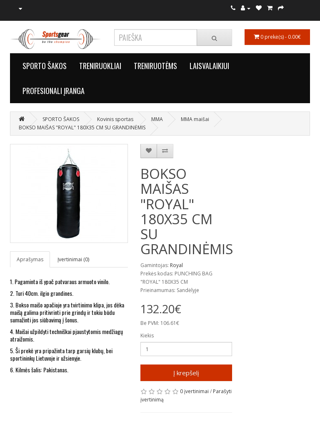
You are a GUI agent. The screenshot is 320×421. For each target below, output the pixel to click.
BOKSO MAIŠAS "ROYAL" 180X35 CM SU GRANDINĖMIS (82, 127)
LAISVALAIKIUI (209, 65)
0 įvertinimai (194, 391)
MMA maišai (195, 119)
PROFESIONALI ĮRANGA (53, 90)
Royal (176, 265)
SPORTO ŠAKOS (44, 65)
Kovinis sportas (115, 119)
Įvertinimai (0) (73, 259)
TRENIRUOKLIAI (100, 65)
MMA (157, 119)
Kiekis (147, 335)
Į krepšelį (186, 373)
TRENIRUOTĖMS (155, 65)
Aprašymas (30, 259)
